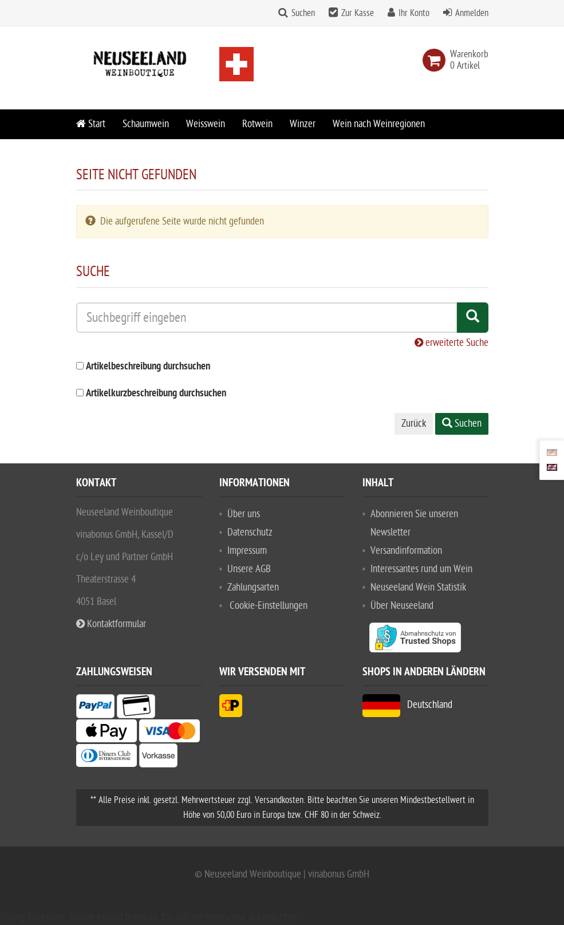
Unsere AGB (249, 569)
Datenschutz (250, 532)
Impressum (247, 551)
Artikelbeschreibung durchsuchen (148, 366)
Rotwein (257, 124)
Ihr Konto (414, 13)
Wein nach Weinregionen (379, 124)
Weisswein (205, 124)
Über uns (243, 514)
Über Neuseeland (401, 606)
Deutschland (407, 705)
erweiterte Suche (451, 343)
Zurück (413, 424)
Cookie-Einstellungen (268, 606)
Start (90, 124)
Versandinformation (406, 551)
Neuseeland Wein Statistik (418, 587)
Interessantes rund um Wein (421, 569)
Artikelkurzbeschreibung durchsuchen (156, 393)
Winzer (302, 124)
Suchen (303, 13)
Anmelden (471, 13)
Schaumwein (146, 124)
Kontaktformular (111, 624)
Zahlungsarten (253, 587)
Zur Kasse (357, 13)
